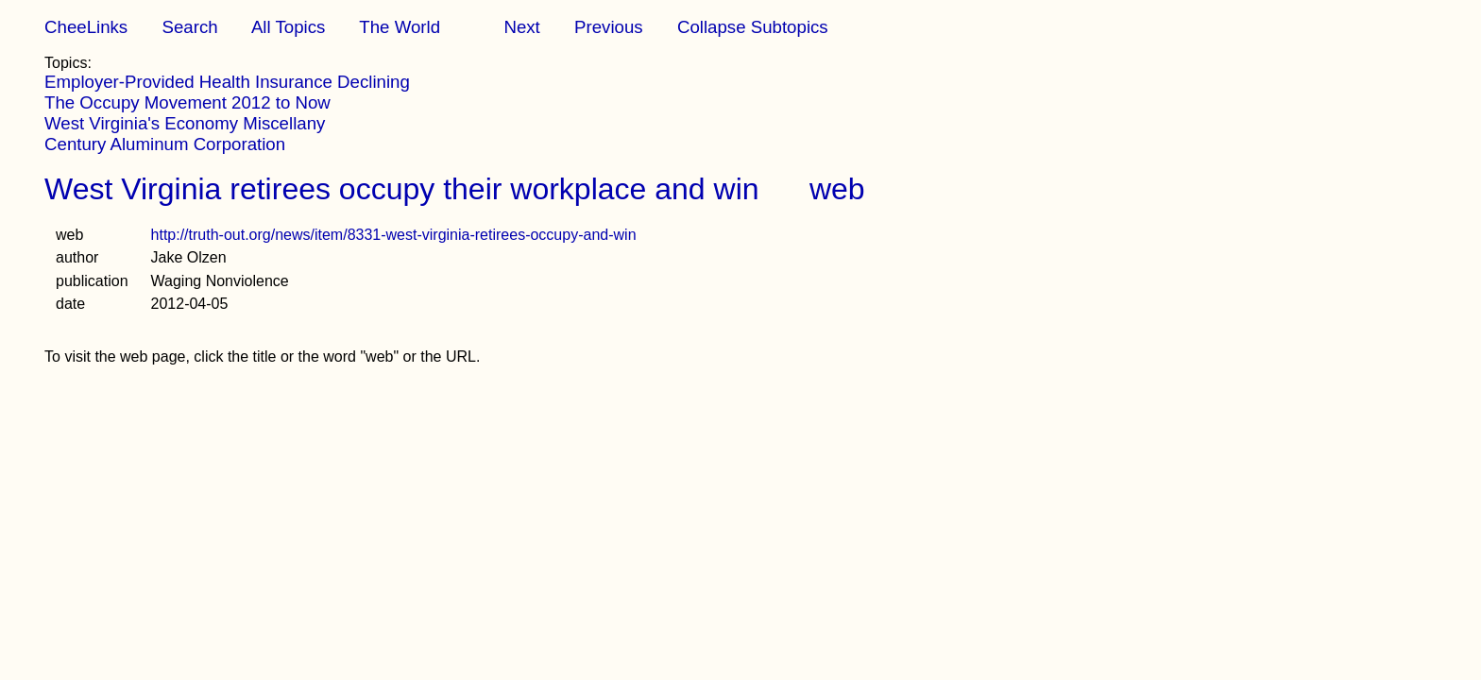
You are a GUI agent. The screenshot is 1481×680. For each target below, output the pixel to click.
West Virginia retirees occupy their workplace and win (401, 189)
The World (399, 27)
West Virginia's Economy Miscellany (184, 123)
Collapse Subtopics (752, 27)
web (837, 189)
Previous (608, 27)
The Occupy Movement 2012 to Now (187, 102)
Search (189, 27)
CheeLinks (86, 27)
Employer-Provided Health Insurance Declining (227, 82)
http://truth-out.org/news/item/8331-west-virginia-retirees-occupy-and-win (394, 235)
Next (521, 27)
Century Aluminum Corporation (164, 144)
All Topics (288, 27)
